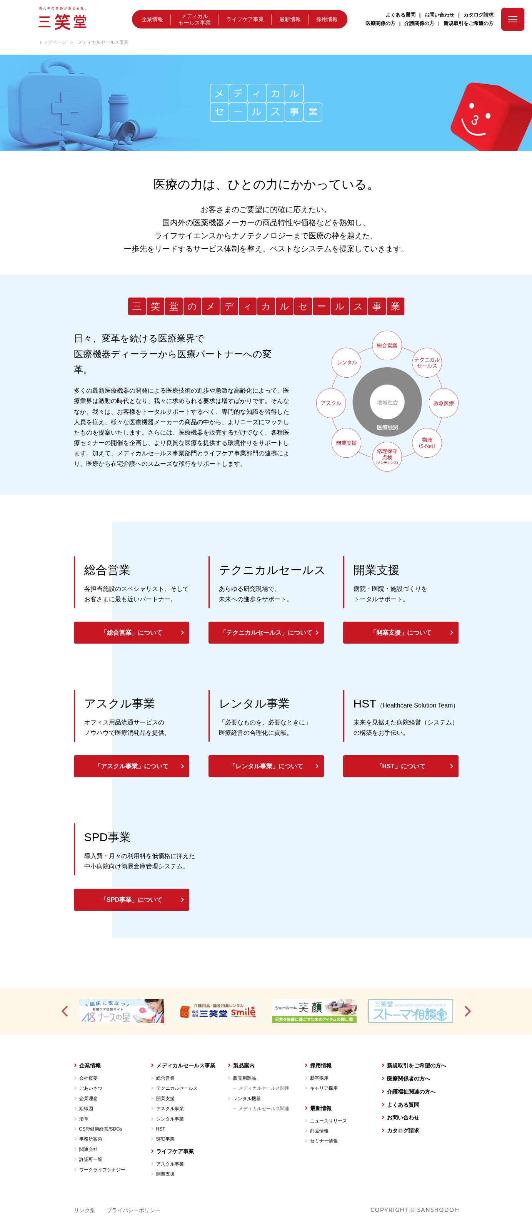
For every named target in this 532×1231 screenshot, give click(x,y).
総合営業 (165, 1078)
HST (160, 1129)
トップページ (52, 42)
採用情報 (327, 20)
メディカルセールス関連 (263, 1088)
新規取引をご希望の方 (469, 23)
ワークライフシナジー (102, 1169)
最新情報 (290, 20)
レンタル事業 (170, 1119)
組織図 (86, 1108)
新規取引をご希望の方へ (416, 1065)
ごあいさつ (90, 1088)
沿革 (83, 1119)
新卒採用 (319, 1078)
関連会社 (88, 1149)
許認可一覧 (90, 1159)
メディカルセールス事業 (194, 19)
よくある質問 (400, 15)
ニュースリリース (328, 1121)
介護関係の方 (419, 23)
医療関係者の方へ (408, 1078)
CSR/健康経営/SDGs (100, 1129)
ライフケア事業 (245, 20)
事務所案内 (90, 1139)
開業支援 (165, 1098)
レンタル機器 (247, 1098)
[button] (65, 1011)
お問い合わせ (439, 15)
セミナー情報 (324, 1141)
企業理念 (88, 1098)
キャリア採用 (324, 1088)
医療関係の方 (380, 23)
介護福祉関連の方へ (411, 1092)
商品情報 (319, 1131)
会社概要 (88, 1078)
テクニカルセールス (177, 1088)
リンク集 (84, 1210)
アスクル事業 (170, 1108)
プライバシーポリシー (133, 1210)
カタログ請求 (479, 15)
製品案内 (244, 1065)
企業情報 (152, 20)
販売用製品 (244, 1078)
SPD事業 (165, 1139)
